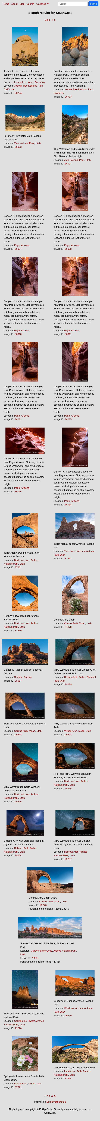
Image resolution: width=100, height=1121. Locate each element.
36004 (68, 163)
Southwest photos (56, 1101)
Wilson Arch (70, 731)
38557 (18, 680)
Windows (69, 1008)
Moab (82, 623)
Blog (22, 3)
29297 (68, 859)
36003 (18, 147)
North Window (21, 560)
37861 (18, 567)
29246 (43, 905)
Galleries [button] (41, 3)
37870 (68, 627)
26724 (18, 93)
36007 (18, 248)
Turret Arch (70, 551)
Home (6, 3)
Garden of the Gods (41, 950)
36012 (18, 419)
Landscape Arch (73, 1071)
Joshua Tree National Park (28, 85)
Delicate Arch (21, 848)
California (9, 89)
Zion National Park (24, 143)
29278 (68, 788)
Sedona (18, 677)
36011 (68, 334)
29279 (68, 1015)
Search (30, 3)
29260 (35, 958)
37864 (68, 1078)
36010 (18, 334)
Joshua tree (20, 82)
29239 (68, 684)
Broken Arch (70, 677)
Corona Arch (71, 623)
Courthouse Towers (24, 1021)
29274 (68, 734)
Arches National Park (64, 950)
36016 (18, 491)
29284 (18, 855)
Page (17, 245)
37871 (18, 1087)
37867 (68, 558)
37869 (18, 630)
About (14, 3)
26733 (68, 96)
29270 (18, 1028)
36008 (68, 248)
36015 (68, 419)
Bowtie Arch (20, 1083)
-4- (52, 19)
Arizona (25, 245)
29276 (18, 801)
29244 (18, 734)
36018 (68, 504)
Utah (38, 143)
